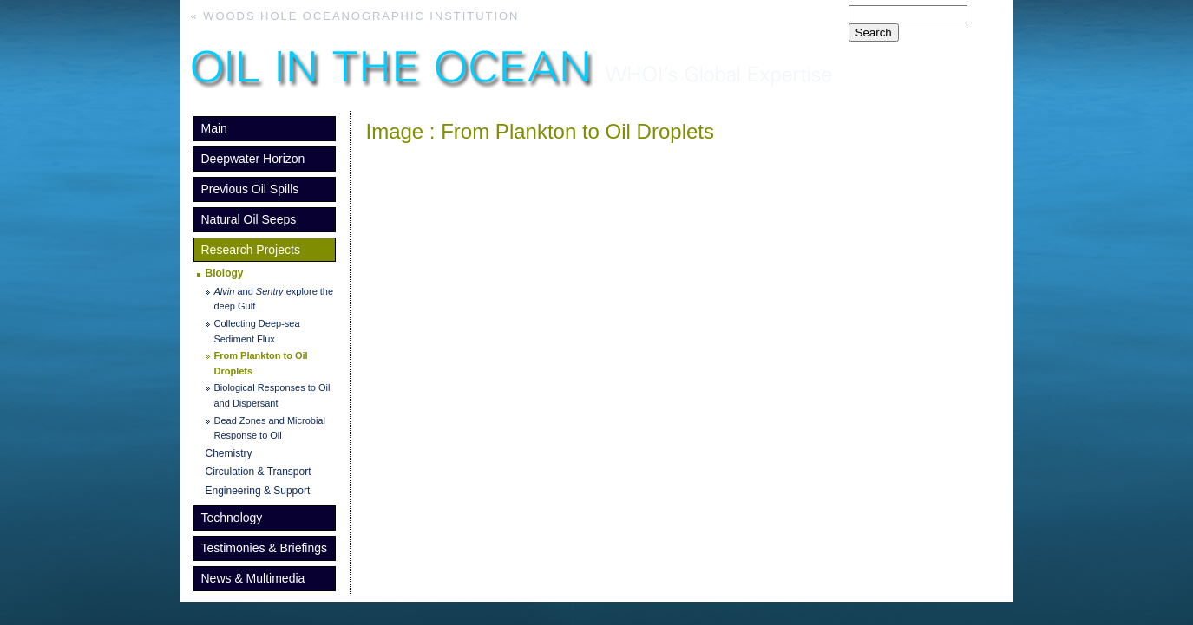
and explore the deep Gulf (274, 299)
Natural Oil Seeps (249, 219)
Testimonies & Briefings (264, 548)
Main (214, 128)
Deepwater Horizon (253, 159)
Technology (232, 517)
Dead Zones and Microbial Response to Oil (269, 428)
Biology (225, 273)
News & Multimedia (253, 578)
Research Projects (250, 250)
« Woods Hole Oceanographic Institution (355, 16)
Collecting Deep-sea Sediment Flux (257, 331)
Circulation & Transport (258, 471)
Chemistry (229, 453)
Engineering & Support (258, 491)
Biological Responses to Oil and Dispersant (272, 395)
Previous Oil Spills (250, 189)
